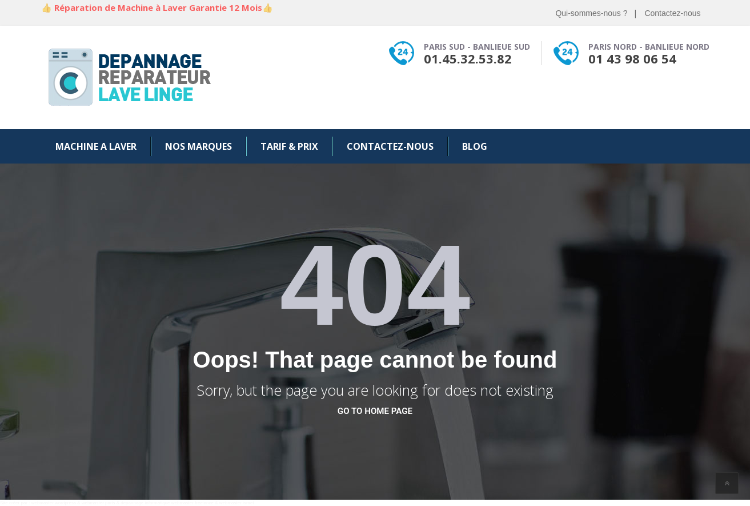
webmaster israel (236, 502)
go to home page (375, 411)
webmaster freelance (192, 502)
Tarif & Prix (289, 146)
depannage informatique (145, 502)
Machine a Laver (96, 146)
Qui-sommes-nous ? (591, 13)
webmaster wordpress (53, 502)
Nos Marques (198, 146)
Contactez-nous (672, 13)
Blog (474, 146)
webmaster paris (98, 502)
